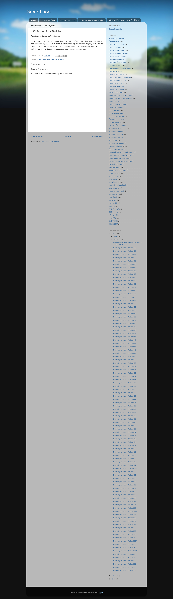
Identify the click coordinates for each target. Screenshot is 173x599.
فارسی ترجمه (114, 188)
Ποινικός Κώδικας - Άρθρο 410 (124, 455)
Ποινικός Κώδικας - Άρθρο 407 (124, 465)
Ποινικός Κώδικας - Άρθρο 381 (124, 564)
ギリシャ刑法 (114, 215)
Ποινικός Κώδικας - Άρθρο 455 (124, 307)
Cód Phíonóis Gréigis (117, 44)
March (116, 239)
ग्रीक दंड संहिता (114, 197)
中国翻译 (112, 218)
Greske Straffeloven (116, 92)
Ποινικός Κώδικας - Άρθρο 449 (124, 327)
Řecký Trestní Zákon (117, 119)
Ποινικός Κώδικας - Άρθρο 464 (124, 277)
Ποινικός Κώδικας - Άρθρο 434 (124, 376)
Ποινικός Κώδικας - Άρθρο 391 (124, 524)
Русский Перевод (116, 164)
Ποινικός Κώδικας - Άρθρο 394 (124, 515)
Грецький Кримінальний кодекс (121, 152)
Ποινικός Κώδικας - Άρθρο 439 (124, 360)
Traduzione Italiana (116, 137)
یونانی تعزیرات (114, 194)
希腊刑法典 (113, 221)
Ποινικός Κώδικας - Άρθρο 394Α (125, 511)
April (116, 236)
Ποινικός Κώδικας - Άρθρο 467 (124, 268)
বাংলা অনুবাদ (112, 206)
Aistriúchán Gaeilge (116, 38)
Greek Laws (38, 11)
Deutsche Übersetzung (117, 62)
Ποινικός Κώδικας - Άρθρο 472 (124, 251)
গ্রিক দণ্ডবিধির (113, 203)
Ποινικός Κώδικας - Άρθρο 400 (124, 491)
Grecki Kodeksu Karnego (118, 80)
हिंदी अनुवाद (112, 200)
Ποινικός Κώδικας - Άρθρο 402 (124, 485)
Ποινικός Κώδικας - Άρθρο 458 (124, 297)
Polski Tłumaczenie (116, 113)
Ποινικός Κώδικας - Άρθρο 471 (124, 254)
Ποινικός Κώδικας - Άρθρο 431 (124, 386)
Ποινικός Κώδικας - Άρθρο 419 (124, 426)
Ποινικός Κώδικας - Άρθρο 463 (124, 281)
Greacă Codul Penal (116, 74)
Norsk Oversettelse (116, 107)
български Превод (116, 149)
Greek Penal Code (67, 20)
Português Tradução (116, 116)
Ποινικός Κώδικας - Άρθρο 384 (124, 554)
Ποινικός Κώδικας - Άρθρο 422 (124, 416)
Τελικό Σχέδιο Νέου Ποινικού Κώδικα (123, 20)
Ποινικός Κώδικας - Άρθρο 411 (124, 452)
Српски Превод (115, 167)
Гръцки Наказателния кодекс (120, 161)
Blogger (100, 593)
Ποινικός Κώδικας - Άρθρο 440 (124, 356)
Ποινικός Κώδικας (48, 20)
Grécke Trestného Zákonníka (120, 77)
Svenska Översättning (117, 125)
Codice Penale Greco (117, 50)
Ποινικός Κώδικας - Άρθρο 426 (124, 403)
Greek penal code (43, 59)
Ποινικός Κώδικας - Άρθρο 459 (124, 294)
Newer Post (37, 136)
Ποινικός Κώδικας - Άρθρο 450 (124, 323)
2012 (114, 579)
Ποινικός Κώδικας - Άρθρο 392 (124, 521)
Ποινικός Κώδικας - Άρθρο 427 (124, 399)
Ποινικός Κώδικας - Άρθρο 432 (124, 383)
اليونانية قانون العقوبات (117, 185)
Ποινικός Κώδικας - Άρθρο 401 (124, 488)
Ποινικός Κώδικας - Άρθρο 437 (124, 366)
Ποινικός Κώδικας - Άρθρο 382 (124, 561)
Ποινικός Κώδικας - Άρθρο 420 (124, 422)
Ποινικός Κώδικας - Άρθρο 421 (124, 419)
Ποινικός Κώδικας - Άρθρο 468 (124, 264)
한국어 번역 (113, 212)
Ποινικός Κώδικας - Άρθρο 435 (124, 373)
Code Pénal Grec (115, 47)
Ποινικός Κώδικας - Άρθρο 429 (124, 393)
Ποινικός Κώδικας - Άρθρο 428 (124, 396)
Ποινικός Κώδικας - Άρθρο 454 (124, 310)
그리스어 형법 (114, 209)
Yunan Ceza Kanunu (117, 143)
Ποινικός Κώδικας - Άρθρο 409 (124, 459)
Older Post (97, 136)
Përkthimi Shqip (115, 110)
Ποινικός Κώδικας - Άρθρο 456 (124, 304)
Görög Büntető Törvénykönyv (120, 68)
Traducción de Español (117, 128)
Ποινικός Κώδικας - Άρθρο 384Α (125, 551)
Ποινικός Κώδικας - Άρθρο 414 (124, 442)
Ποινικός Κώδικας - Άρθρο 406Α (125, 468)
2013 (114, 575)
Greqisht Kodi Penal (116, 89)
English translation (116, 65)
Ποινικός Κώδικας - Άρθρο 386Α (125, 541)
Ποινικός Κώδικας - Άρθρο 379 (124, 570)
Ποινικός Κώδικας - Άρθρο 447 (124, 333)
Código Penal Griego (117, 56)
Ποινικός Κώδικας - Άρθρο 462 (124, 284)
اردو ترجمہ (113, 179)
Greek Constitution (116, 29)
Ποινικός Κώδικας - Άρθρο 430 (124, 389)
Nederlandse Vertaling (117, 104)
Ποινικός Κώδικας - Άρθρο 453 (124, 314)
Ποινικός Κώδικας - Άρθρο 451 (124, 320)
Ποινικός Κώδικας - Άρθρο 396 (124, 505)
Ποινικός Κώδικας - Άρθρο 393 (124, 518)
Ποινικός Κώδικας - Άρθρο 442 (124, 350)
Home (33, 20)
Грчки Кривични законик (118, 158)
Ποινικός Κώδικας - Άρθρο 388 (124, 534)
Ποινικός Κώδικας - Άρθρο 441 (124, 353)
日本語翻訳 (113, 224)
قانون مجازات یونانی (116, 191)
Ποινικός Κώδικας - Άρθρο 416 (124, 436)
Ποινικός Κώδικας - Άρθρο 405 (124, 475)
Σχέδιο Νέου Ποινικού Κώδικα (91, 20)
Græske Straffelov (116, 71)
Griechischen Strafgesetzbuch (120, 95)
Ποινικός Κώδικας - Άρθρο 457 (124, 300)
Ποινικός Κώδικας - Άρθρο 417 (124, 432)
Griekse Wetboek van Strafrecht (121, 98)
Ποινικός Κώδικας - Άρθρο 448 (124, 330)
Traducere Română (116, 131)
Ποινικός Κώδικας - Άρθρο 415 (124, 439)
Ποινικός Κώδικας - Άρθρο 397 (124, 501)
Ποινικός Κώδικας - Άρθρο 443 (124, 347)
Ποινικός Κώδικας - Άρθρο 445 (124, 340)
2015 (114, 233)
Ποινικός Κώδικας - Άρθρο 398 (124, 498)
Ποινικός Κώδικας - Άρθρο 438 (124, 363)
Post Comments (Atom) (50, 141)
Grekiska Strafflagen (116, 86)
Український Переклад (118, 170)
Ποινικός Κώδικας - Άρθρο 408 (124, 462)
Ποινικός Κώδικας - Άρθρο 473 (124, 248)
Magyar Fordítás (115, 101)
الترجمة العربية (114, 182)
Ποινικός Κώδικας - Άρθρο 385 (124, 547)
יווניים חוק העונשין (115, 173)
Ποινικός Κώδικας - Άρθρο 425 (124, 406)
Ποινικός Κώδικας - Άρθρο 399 (124, 495)
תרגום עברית (113, 176)
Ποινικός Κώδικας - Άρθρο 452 (124, 317)
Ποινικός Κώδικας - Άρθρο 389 (124, 531)
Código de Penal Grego (118, 53)
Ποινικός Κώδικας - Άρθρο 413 (124, 445)
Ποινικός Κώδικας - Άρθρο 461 (124, 287)
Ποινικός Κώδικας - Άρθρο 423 (124, 412)
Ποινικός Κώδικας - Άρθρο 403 (124, 482)
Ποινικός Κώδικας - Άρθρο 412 (124, 449)
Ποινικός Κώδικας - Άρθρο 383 (124, 557)
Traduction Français (116, 134)
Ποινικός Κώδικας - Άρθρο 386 (124, 544)
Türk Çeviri (113, 140)
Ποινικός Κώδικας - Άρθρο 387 (124, 538)
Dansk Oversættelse (116, 59)
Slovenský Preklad (116, 122)
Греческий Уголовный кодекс (120, 155)
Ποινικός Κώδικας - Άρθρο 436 (124, 370)
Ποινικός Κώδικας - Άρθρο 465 (124, 274)
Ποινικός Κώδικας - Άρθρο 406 (124, 472)
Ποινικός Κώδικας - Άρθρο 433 (124, 379)
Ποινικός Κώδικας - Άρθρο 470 (124, 258)
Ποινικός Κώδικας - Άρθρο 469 (124, 261)
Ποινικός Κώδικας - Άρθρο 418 (124, 429)
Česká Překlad (114, 41)
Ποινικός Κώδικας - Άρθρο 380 (124, 567)
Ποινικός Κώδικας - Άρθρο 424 (124, 409)
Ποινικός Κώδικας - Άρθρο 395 (124, 508)
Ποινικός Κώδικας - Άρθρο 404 (124, 478)
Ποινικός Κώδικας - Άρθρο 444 (124, 343)
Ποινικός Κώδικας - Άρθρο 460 (124, 291)
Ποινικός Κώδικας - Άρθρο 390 (124, 528)
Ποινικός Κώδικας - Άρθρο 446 (124, 337)
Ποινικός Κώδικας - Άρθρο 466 (124, 271)
